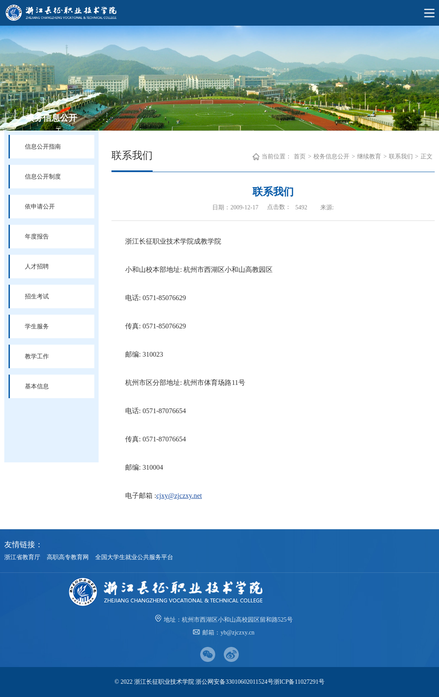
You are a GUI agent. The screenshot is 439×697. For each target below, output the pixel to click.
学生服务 (37, 326)
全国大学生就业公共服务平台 (134, 557)
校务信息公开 (331, 156)
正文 (427, 156)
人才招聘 (37, 266)
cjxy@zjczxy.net (179, 495)
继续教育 (369, 156)
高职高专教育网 (68, 557)
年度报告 (37, 236)
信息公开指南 (43, 146)
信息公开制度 (43, 176)
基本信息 (37, 386)
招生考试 (37, 296)
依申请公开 (40, 206)
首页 (300, 156)
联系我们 (401, 156)
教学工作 (37, 356)
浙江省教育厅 (22, 557)
